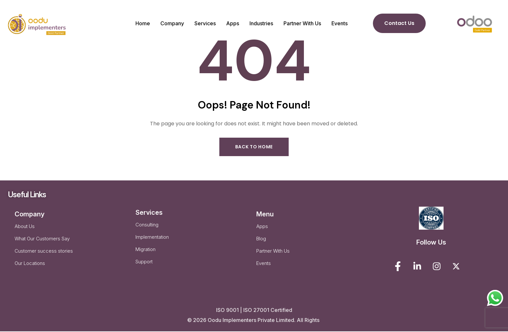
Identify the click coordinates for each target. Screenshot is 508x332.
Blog (261, 241)
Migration (145, 253)
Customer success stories (44, 254)
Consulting (146, 227)
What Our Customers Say (42, 241)
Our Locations (30, 267)
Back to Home (254, 147)
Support (144, 266)
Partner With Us (273, 254)
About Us (25, 228)
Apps (262, 228)
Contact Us (399, 23)
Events (263, 267)
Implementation (152, 240)
